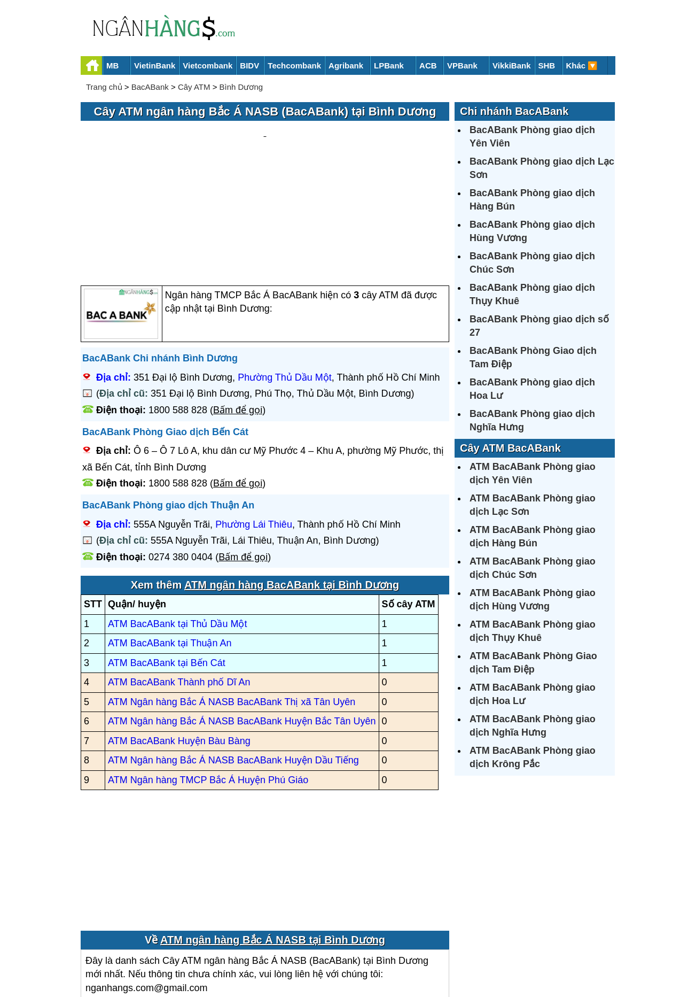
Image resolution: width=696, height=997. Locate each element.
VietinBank (154, 65)
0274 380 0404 (180, 455)
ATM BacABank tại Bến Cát (166, 560)
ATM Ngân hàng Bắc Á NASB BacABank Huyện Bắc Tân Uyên (242, 619)
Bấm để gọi (237, 308)
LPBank (389, 65)
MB (112, 65)
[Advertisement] (264, 153)
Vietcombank (207, 65)
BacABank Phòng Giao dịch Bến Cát (165, 329)
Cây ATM (194, 86)
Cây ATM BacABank (510, 448)
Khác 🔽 (582, 65)
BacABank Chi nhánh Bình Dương (160, 256)
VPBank (462, 65)
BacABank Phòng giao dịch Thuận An (168, 403)
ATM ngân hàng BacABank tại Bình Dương (291, 483)
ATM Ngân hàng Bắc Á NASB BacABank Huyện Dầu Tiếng (233, 658)
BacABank (150, 86)
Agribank (346, 65)
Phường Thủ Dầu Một (285, 275)
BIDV (249, 65)
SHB (547, 65)
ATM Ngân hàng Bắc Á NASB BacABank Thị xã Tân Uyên (231, 599)
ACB (428, 65)
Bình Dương (241, 86)
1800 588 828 (177, 308)
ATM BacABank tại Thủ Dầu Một (177, 521)
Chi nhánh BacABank (514, 111)
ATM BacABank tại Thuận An (169, 541)
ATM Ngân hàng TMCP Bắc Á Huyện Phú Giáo (208, 678)
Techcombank (294, 65)
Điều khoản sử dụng (426, 952)
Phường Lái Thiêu (253, 422)
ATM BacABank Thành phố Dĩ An (179, 580)
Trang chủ (104, 86)
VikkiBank (511, 65)
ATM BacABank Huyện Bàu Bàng (179, 638)
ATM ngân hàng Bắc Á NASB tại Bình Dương (272, 838)
